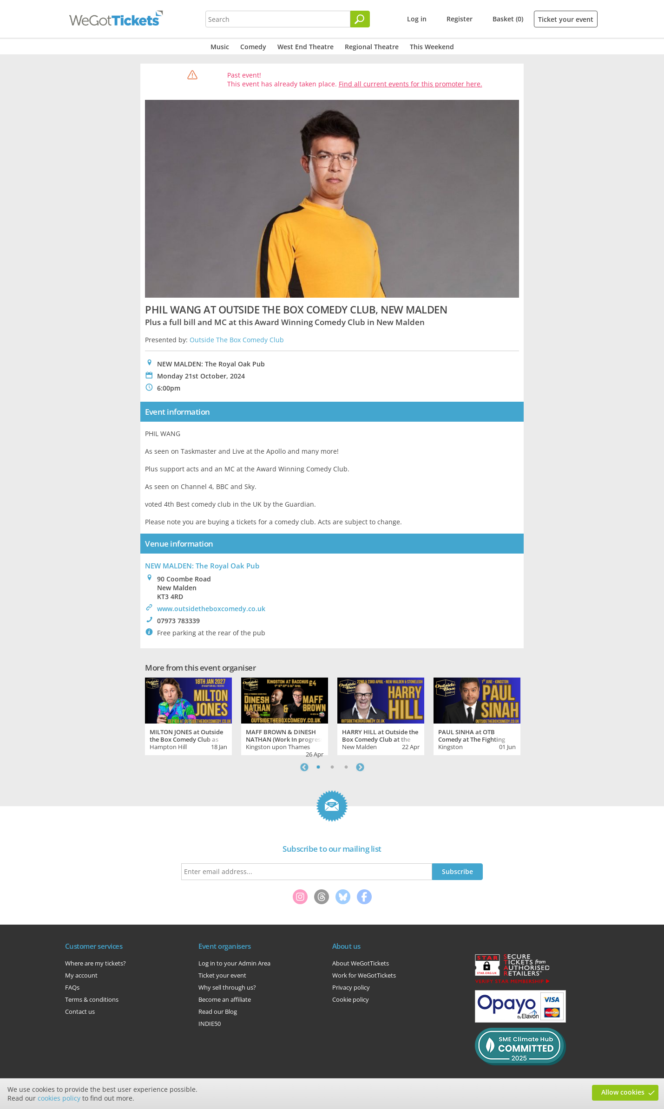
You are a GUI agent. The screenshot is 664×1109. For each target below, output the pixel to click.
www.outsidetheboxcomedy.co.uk (211, 608)
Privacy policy (351, 987)
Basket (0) (508, 18)
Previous (304, 767)
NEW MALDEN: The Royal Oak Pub (202, 565)
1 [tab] (318, 767)
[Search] (360, 19)
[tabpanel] (188, 715)
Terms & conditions (91, 999)
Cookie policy (350, 999)
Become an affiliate (224, 999)
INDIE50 (209, 1023)
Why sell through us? (227, 987)
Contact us (80, 1011)
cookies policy (59, 1098)
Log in (417, 18)
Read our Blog (217, 1011)
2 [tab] (332, 767)
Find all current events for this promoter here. (410, 83)
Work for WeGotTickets (364, 975)
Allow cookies (622, 1092)
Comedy (253, 46)
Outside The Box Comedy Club (237, 339)
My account (81, 975)
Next (360, 767)
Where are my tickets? (95, 963)
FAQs (72, 987)
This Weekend (432, 46)
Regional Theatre (372, 46)
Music (219, 46)
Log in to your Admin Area (234, 963)
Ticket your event (565, 19)
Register (460, 18)
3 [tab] (346, 767)
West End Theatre (305, 46)
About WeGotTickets (360, 963)
